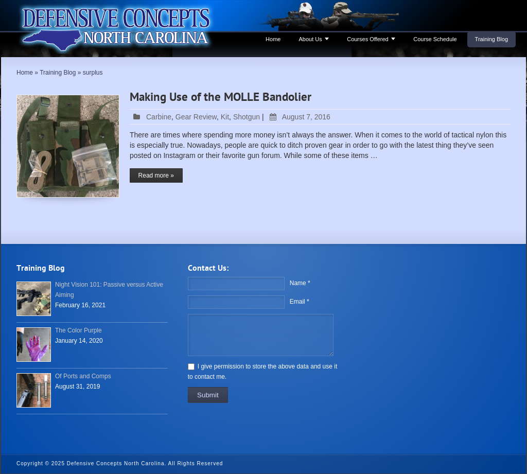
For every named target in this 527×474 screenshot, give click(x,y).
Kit (225, 117)
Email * (299, 301)
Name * (300, 283)
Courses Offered (368, 39)
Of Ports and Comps (83, 376)
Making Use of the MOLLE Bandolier (220, 98)
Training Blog (491, 39)
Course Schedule (434, 39)
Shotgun (246, 117)
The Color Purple (78, 330)
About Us (310, 39)
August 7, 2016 (298, 117)
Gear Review (196, 117)
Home (273, 39)
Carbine (158, 117)
